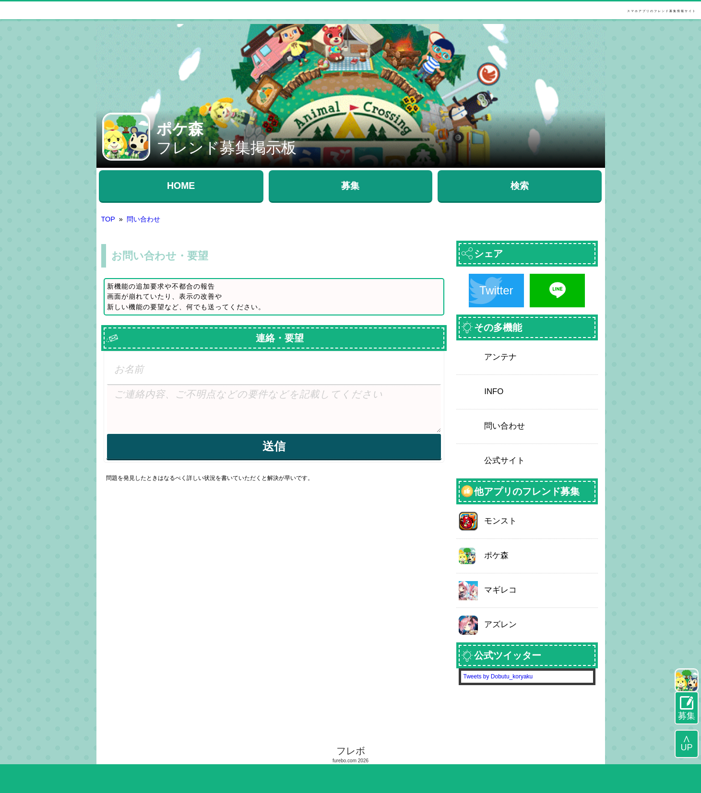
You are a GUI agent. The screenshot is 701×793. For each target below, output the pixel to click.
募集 (350, 185)
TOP (108, 219)
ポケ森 (496, 555)
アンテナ (500, 357)
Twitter (496, 290)
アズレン (500, 624)
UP (686, 747)
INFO (493, 391)
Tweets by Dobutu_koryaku (498, 676)
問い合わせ (143, 219)
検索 (520, 185)
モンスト (500, 520)
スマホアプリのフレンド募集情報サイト (661, 11)
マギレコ (500, 590)
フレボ (350, 751)
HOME (181, 185)
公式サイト (504, 460)
